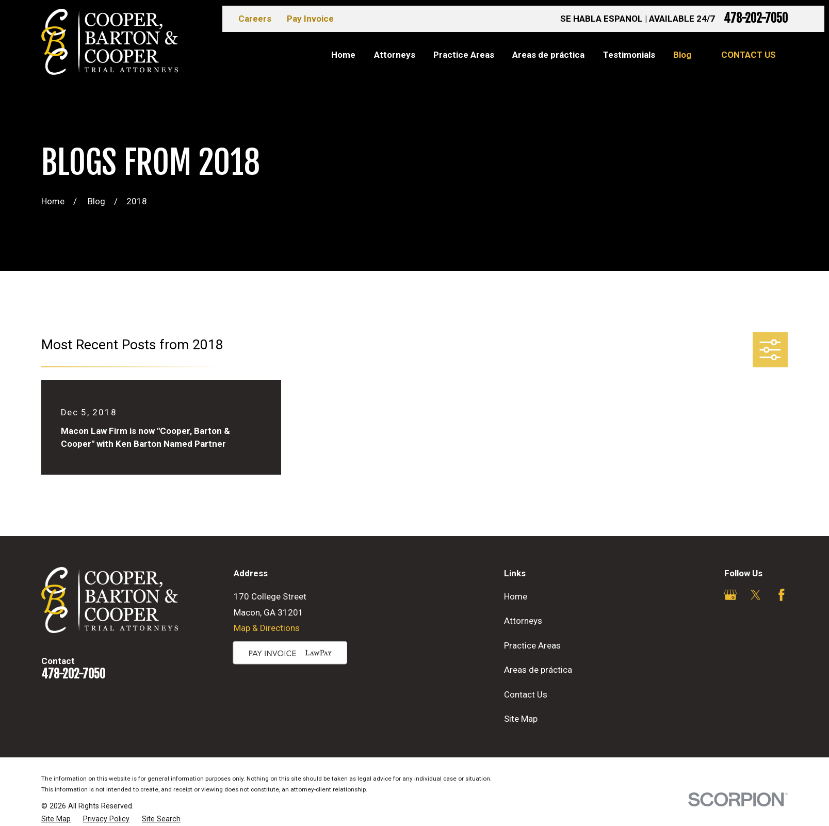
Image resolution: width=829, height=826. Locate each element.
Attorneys (523, 621)
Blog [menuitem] (682, 55)
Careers (254, 18)
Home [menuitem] (343, 55)
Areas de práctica (538, 670)
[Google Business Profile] (730, 595)
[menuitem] (56, 819)
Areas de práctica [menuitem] (548, 55)
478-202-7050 (756, 19)
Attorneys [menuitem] (394, 55)
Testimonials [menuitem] (629, 55)
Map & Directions (267, 628)
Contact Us (748, 55)
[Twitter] (756, 595)
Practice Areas (532, 645)
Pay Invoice (310, 18)
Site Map (521, 719)
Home (515, 596)
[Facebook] (781, 595)
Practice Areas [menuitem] (463, 55)
